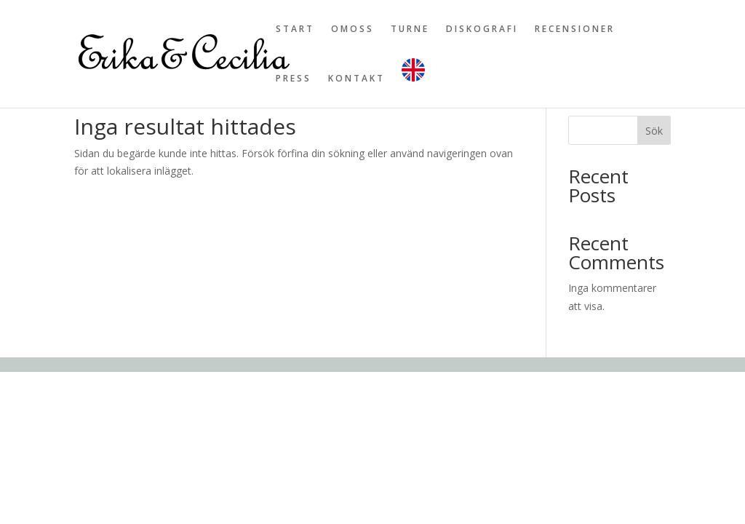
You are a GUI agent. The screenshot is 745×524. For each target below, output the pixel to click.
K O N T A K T (355, 79)
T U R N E (409, 29)
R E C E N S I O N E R (574, 29)
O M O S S (351, 29)
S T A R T (294, 29)
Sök (654, 131)
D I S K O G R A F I (481, 29)
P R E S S (292, 79)
